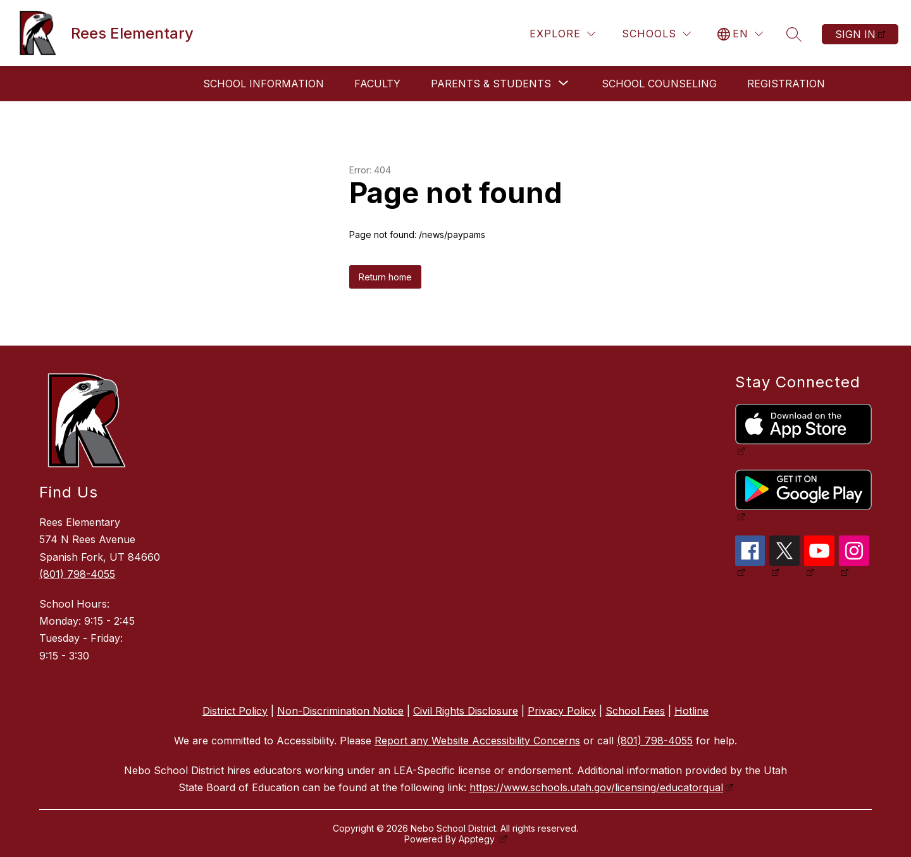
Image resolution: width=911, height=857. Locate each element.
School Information (263, 83)
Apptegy (478, 839)
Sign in (855, 34)
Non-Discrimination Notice (340, 710)
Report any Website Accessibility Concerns (477, 740)
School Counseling (659, 83)
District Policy (235, 710)
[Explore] (562, 34)
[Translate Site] (740, 34)
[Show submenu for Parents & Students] (491, 83)
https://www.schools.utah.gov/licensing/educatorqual (596, 787)
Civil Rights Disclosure (465, 710)
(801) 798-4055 (77, 574)
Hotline (691, 710)
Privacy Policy (562, 710)
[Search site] (794, 34)
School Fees (635, 710)
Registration (786, 83)
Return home (385, 277)
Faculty (377, 83)
